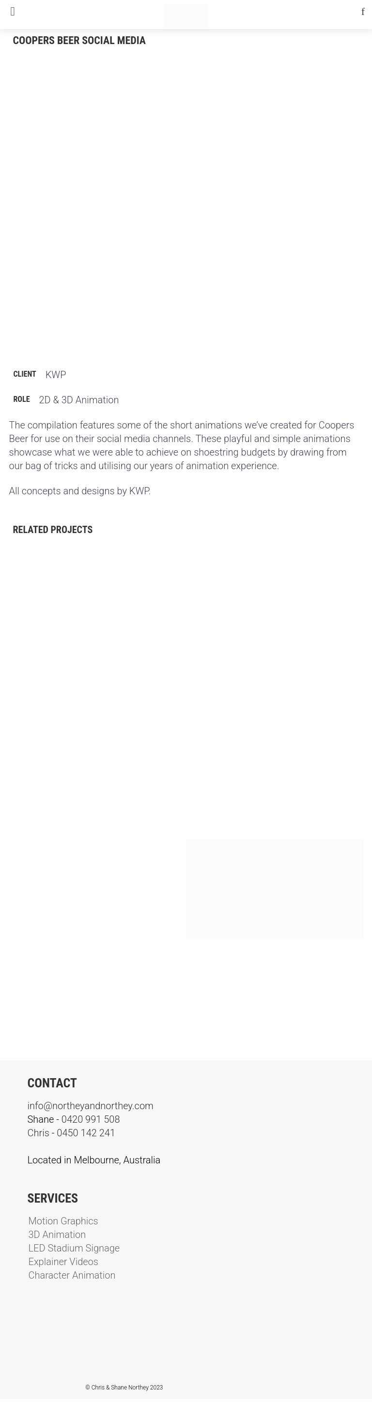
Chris (38, 1133)
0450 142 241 (86, 1133)
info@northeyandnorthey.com (91, 1106)
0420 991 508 (91, 1119)
